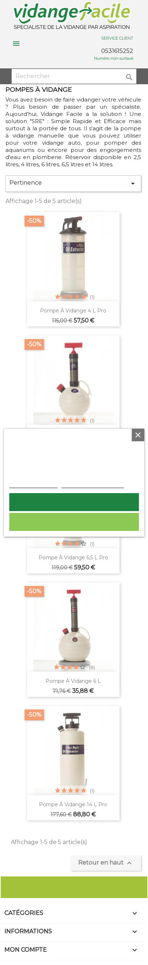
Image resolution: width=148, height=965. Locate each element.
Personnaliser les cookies (92, 484)
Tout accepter (74, 502)
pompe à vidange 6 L (73, 681)
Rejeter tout (74, 522)
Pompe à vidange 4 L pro (73, 310)
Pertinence (73, 183)
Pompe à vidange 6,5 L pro (73, 557)
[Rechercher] (74, 76)
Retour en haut (106, 863)
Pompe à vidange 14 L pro (73, 804)
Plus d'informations (33, 484)
